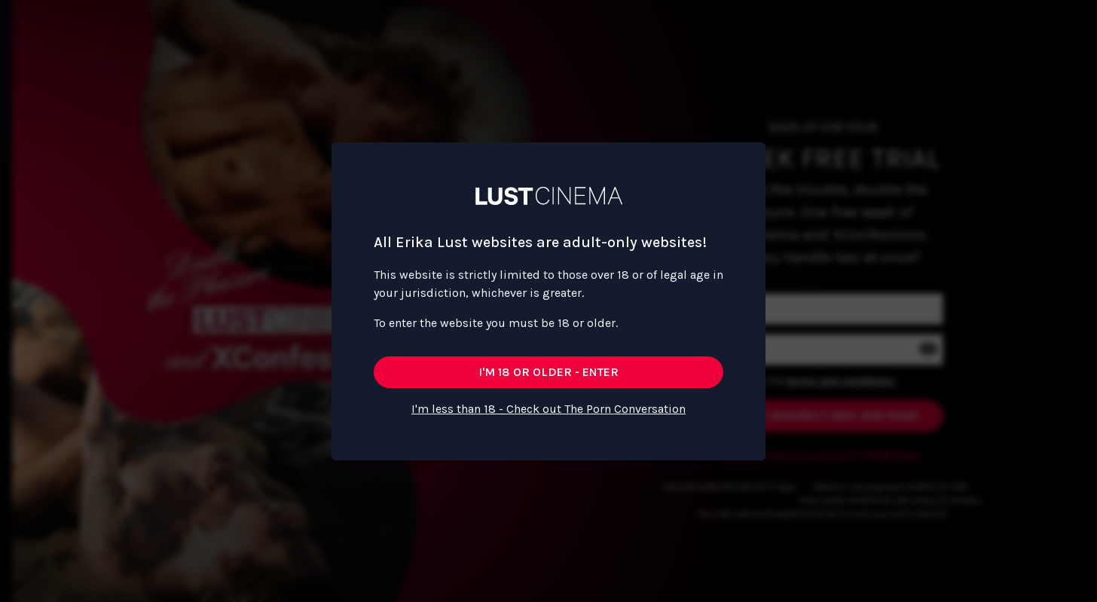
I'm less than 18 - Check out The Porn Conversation (548, 409)
